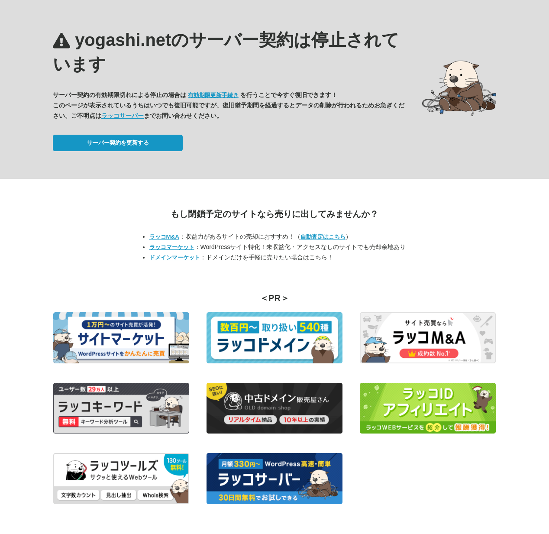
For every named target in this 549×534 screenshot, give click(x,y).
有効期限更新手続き (213, 95)
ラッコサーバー (122, 115)
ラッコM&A (164, 236)
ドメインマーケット (174, 257)
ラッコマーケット (171, 247)
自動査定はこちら (323, 236)
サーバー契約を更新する (118, 142)
